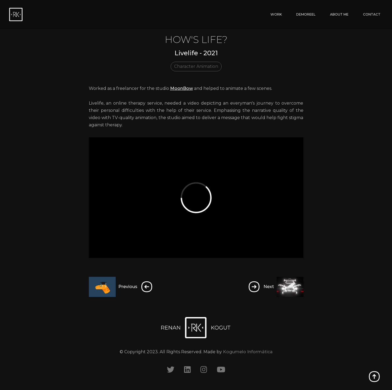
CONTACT (371, 14)
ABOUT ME (339, 14)
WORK (276, 14)
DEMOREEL (306, 14)
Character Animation (196, 66)
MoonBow (181, 88)
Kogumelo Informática (248, 351)
